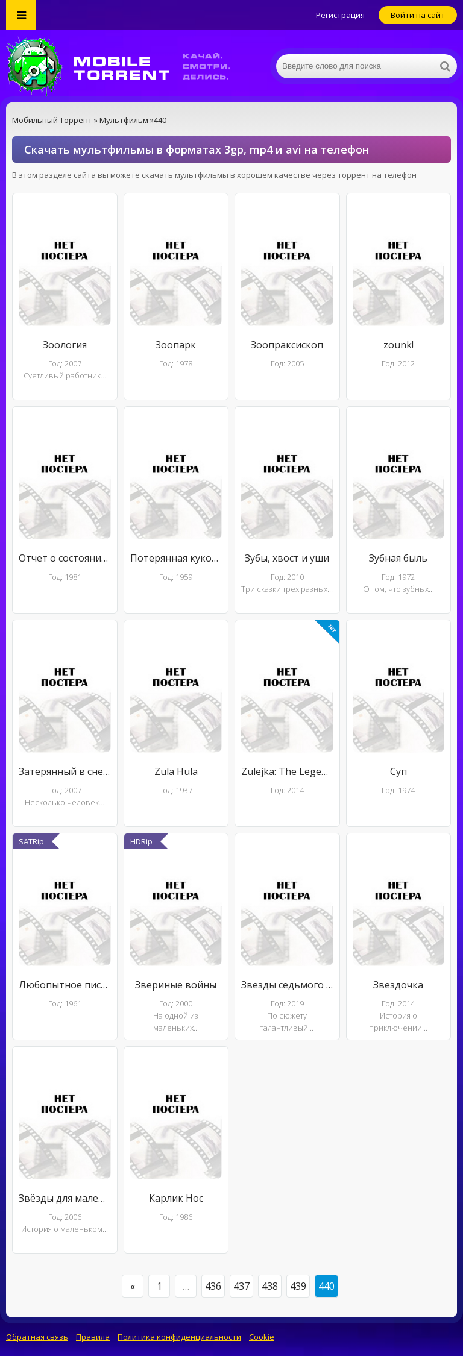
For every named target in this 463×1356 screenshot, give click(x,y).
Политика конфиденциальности (179, 1336)
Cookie (261, 1336)
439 (298, 1286)
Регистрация (340, 15)
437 (241, 1286)
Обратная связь (37, 1336)
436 (213, 1286)
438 (270, 1286)
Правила (93, 1336)
